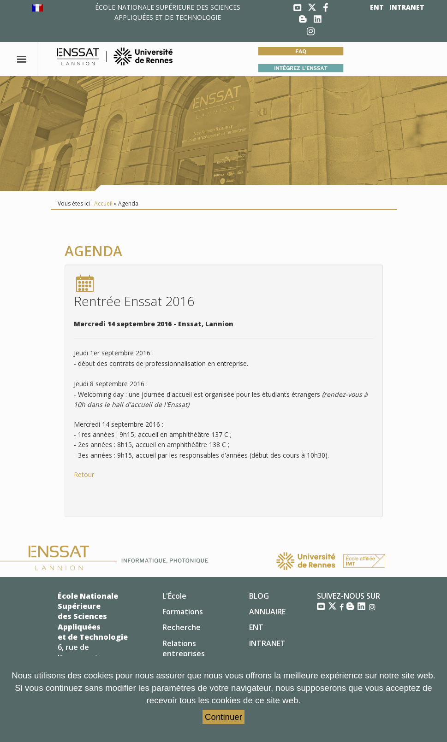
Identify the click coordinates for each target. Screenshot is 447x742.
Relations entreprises (183, 648)
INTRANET (406, 7)
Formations (182, 612)
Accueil (103, 203)
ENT (377, 7)
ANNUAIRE (267, 612)
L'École (174, 596)
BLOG (259, 596)
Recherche (181, 627)
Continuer (223, 717)
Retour (84, 474)
